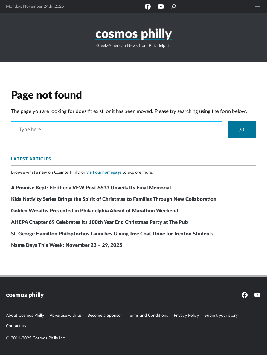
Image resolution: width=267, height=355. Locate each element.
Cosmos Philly (133, 34)
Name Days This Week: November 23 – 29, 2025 (66, 245)
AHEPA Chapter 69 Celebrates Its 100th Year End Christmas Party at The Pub (99, 222)
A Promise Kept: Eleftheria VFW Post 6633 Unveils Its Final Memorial (91, 187)
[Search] (242, 129)
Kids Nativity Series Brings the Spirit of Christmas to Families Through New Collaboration (113, 199)
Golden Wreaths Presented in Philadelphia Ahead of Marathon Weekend (94, 210)
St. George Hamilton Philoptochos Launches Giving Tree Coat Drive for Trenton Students (112, 233)
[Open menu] (257, 6)
